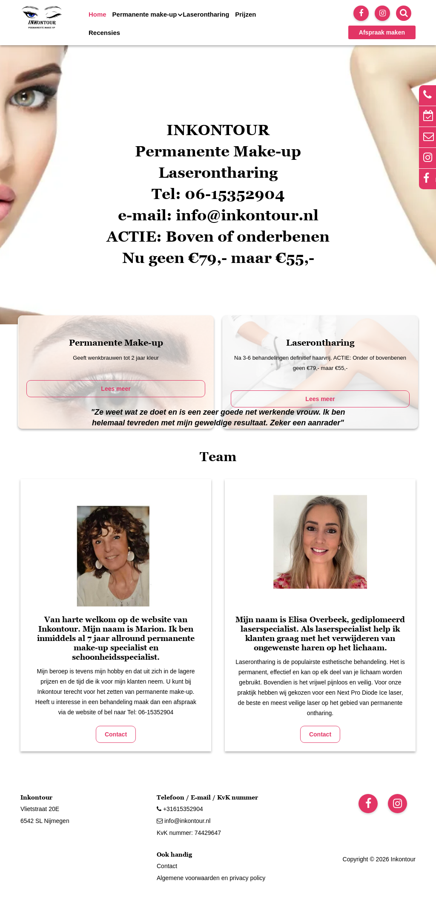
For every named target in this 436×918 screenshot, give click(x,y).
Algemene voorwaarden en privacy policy (211, 878)
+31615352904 (180, 808)
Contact (116, 734)
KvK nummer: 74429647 (189, 832)
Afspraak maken (382, 32)
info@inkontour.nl (183, 820)
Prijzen (245, 14)
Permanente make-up (144, 14)
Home (97, 14)
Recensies (104, 32)
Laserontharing (206, 14)
